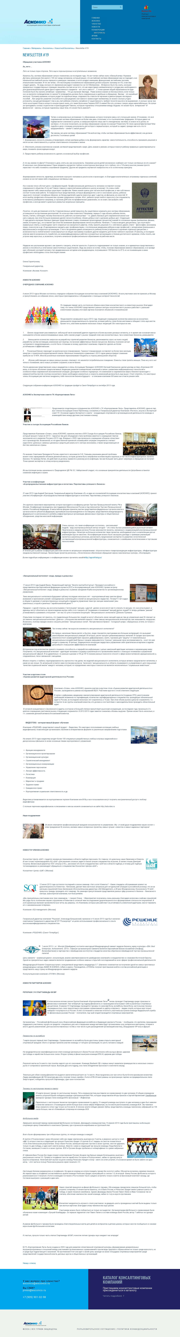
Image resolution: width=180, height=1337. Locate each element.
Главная (26, 48)
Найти (120, 7)
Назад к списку (29, 1263)
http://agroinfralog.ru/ (93, 557)
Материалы (36, 48)
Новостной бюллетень (64, 48)
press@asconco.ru (34, 1290)
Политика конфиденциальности (137, 1329)
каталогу (131, 1290)
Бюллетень (48, 48)
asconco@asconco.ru (36, 1283)
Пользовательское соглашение (96, 1329)
